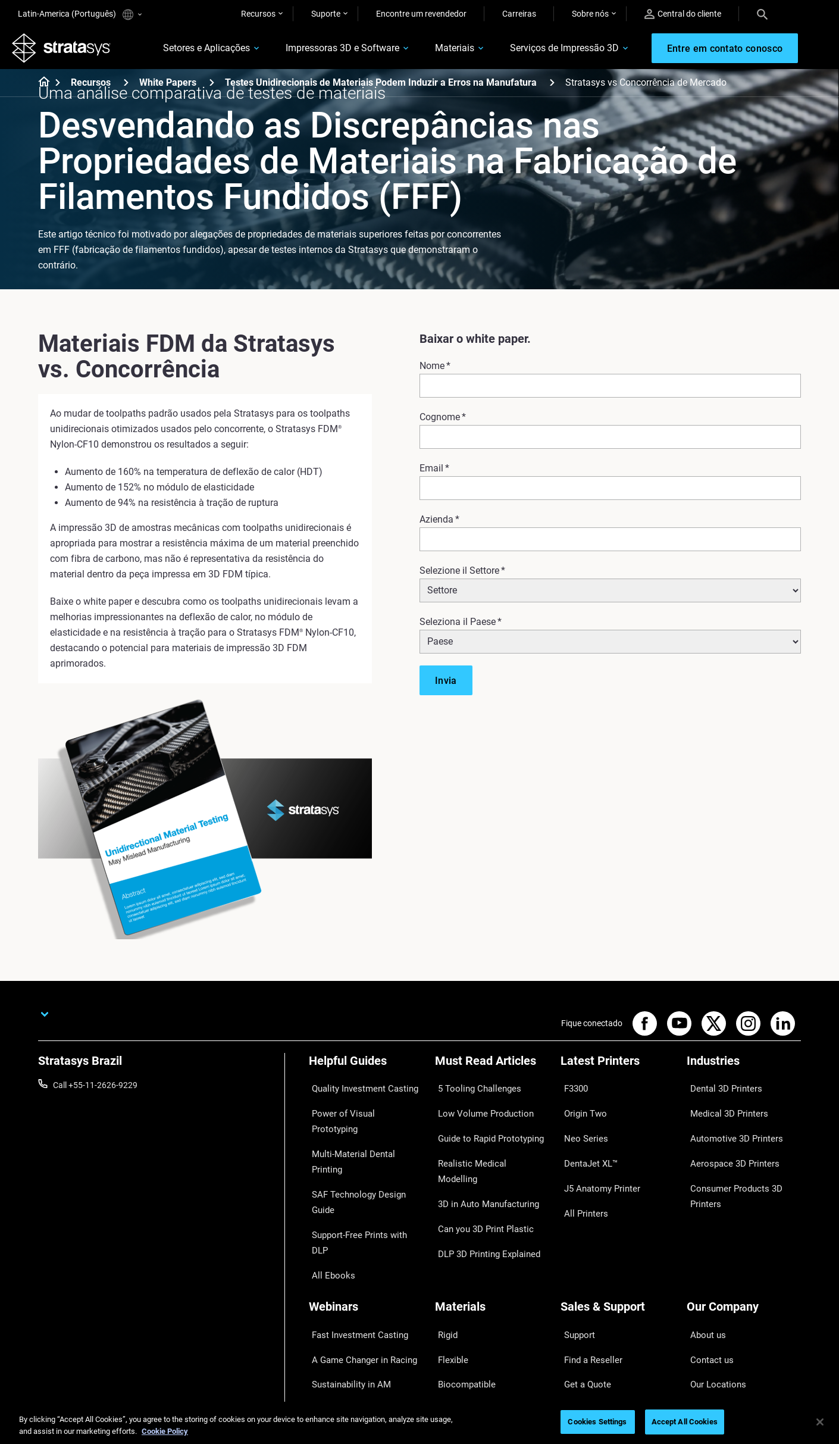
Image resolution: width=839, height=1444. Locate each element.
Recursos (258, 13)
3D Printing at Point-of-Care (360, 1300)
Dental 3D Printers (720, 1091)
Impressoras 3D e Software (320, 51)
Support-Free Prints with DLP (362, 1160)
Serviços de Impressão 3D (542, 51)
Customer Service (593, 1335)
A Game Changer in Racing (358, 1265)
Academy (704, 1317)
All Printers (580, 1178)
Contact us (707, 1265)
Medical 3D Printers (722, 1108)
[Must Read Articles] (492, 1071)
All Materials (457, 1300)
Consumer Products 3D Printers (729, 1168)
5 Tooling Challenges (473, 1091)
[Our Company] (744, 1227)
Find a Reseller (587, 1265)
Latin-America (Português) (80, 14)
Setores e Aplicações (184, 51)
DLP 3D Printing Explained (483, 1196)
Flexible (448, 1265)
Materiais (432, 51)
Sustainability (712, 1335)
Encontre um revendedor (421, 13)
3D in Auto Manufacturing (482, 1160)
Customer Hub (587, 1317)
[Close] (820, 1422)
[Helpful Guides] (366, 1071)
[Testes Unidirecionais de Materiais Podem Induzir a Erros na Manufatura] (552, 88)
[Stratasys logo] (67, 51)
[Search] (762, 13)
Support (575, 1247)
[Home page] (40, 89)
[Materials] (492, 1227)
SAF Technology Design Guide (363, 1143)
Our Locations (713, 1282)
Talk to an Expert (591, 1300)
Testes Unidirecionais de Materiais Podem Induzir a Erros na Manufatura (381, 89)
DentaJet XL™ (586, 1143)
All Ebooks (328, 1178)
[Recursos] (126, 88)
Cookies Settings (597, 1421)
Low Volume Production (479, 1108)
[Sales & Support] (618, 1227)
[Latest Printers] (618, 1071)
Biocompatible (461, 1282)
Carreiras (519, 13)
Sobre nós (590, 13)
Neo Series (580, 1126)
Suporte (325, 13)
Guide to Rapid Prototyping (485, 1126)
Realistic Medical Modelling (484, 1143)
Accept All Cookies (685, 1421)
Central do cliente (682, 14)
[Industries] (744, 1071)
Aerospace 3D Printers (728, 1143)
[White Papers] (212, 88)
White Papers (167, 89)
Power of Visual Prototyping (360, 1108)
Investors (704, 1352)
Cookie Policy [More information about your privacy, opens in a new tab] (165, 1431)
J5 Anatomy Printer (597, 1160)
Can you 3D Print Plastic (479, 1178)
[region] (419, 1423)
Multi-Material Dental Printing (363, 1126)
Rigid (444, 1247)
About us (703, 1247)
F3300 (572, 1091)
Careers (701, 1300)
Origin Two (580, 1108)
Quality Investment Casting (359, 1091)
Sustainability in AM (345, 1282)
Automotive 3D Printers (729, 1126)
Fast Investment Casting (354, 1247)
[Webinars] (366, 1227)
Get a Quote (583, 1282)
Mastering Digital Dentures (357, 1317)
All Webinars (331, 1335)
